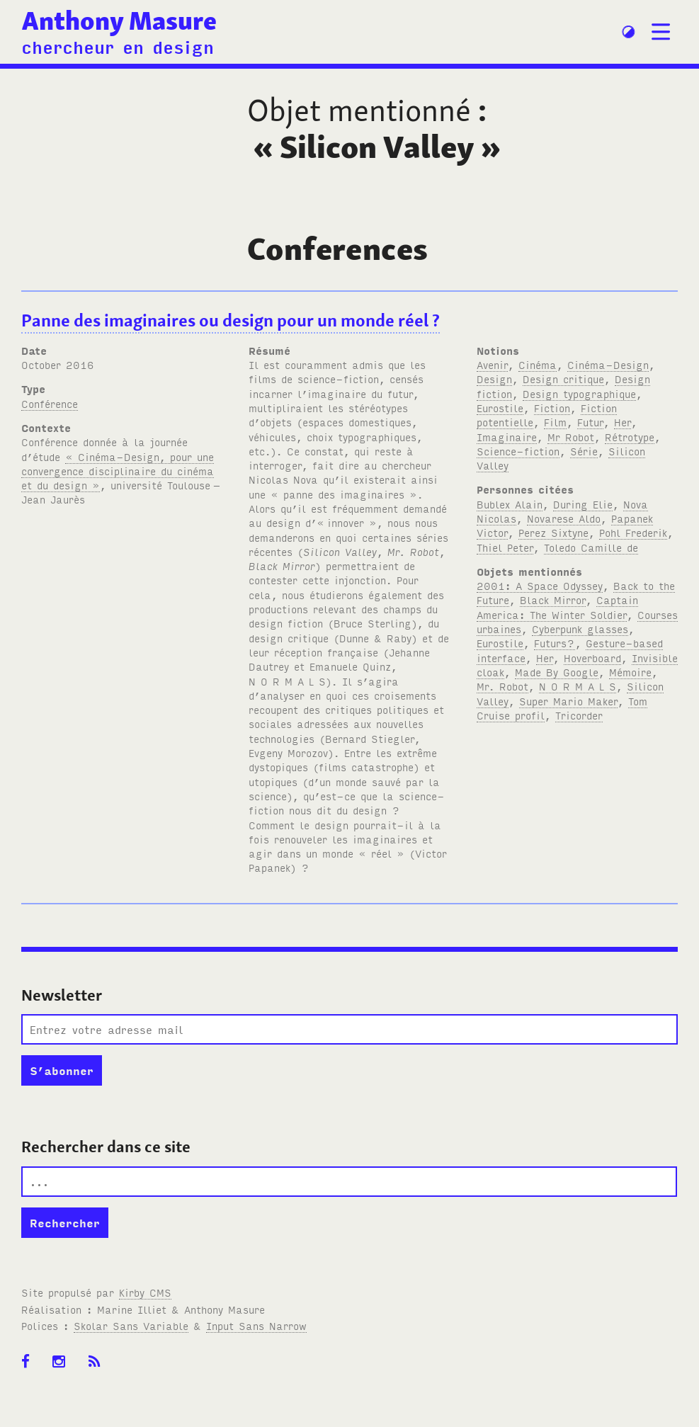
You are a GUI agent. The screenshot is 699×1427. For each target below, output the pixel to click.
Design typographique (579, 393)
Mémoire (630, 671)
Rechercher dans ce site (106, 1146)
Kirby (145, 1292)
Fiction (552, 407)
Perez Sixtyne (553, 532)
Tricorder (579, 715)
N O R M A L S (577, 686)
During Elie (583, 504)
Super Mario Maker (568, 700)
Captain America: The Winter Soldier (557, 606)
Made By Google (556, 671)
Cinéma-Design (608, 364)
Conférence (49, 403)
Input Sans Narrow (256, 1325)
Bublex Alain (509, 504)
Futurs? (554, 642)
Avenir (492, 364)
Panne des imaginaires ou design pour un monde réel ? (230, 320)
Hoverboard (592, 657)
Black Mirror (553, 599)
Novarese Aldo (564, 518)
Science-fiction (518, 450)
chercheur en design (117, 46)
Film (555, 421)
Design (494, 378)
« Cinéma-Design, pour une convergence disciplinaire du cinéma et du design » (117, 471)
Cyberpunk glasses (580, 628)
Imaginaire (507, 436)
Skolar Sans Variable (131, 1325)
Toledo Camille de (591, 547)
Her (622, 421)
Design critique (563, 378)
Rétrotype (629, 436)
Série (584, 450)
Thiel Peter (505, 547)
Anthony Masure (119, 21)
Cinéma (537, 364)
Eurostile (500, 407)
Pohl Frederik (633, 532)
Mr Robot (570, 436)
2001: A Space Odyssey (540, 585)
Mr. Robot (502, 686)
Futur (590, 421)
